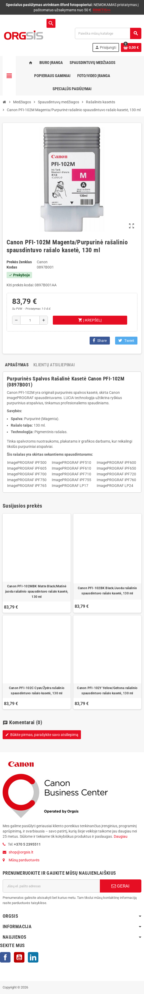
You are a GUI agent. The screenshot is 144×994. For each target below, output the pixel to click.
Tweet (126, 340)
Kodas (12, 267)
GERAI (120, 886)
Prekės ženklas (19, 262)
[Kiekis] (30, 320)
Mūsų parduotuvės (24, 860)
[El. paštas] (51, 886)
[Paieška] (108, 33)
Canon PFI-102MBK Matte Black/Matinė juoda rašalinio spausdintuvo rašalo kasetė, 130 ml (36, 591)
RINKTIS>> (102, 10)
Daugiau (120, 836)
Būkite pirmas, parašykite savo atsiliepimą (41, 735)
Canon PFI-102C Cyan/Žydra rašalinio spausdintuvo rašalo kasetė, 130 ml (36, 690)
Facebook (5, 957)
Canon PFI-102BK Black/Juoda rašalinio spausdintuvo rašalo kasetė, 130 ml (107, 590)
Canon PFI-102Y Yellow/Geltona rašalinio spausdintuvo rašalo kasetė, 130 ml (107, 690)
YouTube (19, 957)
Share (100, 340)
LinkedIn (33, 957)
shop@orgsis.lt (21, 852)
